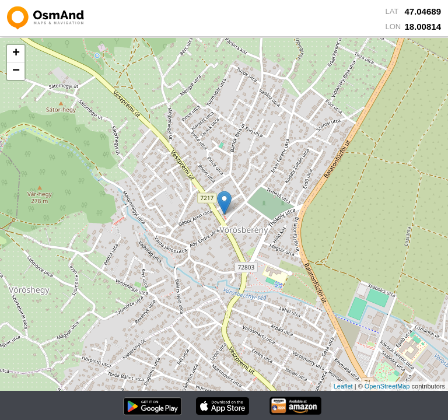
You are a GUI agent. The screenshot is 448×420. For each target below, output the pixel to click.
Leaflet (343, 386)
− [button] (16, 71)
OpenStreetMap (387, 386)
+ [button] (16, 53)
